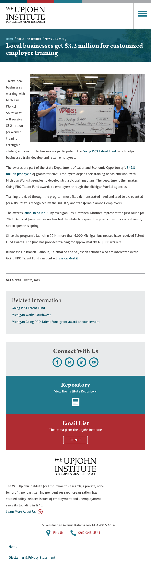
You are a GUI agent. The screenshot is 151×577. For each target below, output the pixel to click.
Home (10, 39)
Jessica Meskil (68, 258)
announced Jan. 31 (37, 213)
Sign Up (75, 440)
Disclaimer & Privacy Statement (32, 557)
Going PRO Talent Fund (99, 151)
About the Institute (29, 39)
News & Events (54, 39)
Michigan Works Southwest (31, 315)
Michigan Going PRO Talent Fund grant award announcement (56, 322)
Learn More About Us (24, 511)
